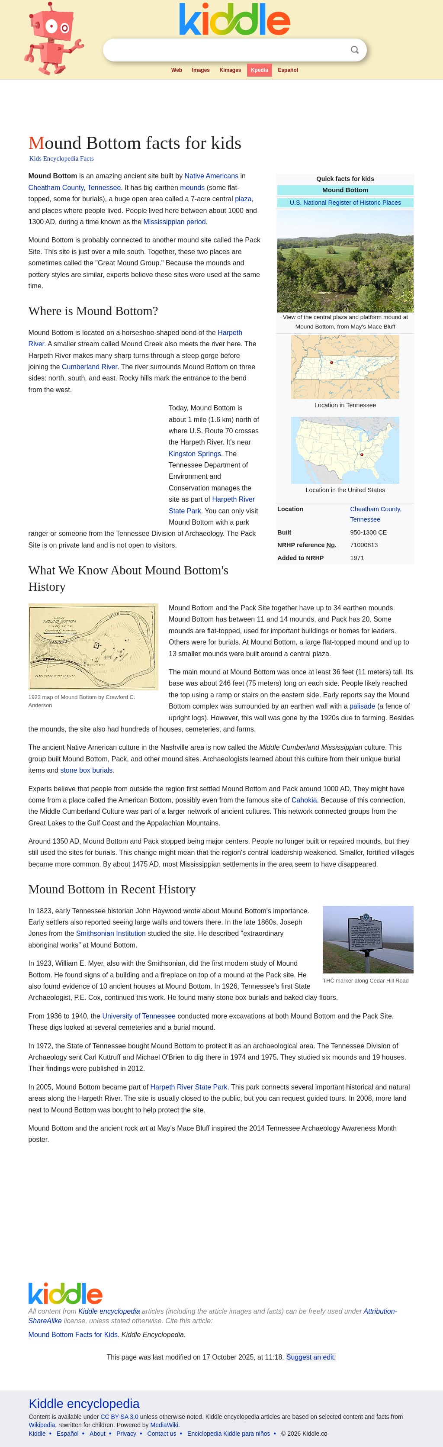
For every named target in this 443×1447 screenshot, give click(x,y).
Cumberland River (89, 367)
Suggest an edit (310, 1357)
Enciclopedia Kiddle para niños (228, 1433)
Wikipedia (42, 1424)
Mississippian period (175, 222)
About (98, 1433)
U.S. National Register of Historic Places (345, 202)
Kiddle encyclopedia (109, 1311)
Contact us (162, 1433)
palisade (363, 706)
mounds (192, 187)
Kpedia (259, 70)
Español (288, 70)
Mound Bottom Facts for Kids (73, 1334)
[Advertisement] (221, 104)
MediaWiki (165, 1424)
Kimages (230, 70)
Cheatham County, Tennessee (75, 187)
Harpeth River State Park (189, 1087)
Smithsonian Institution (111, 933)
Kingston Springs (195, 454)
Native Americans (212, 176)
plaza (243, 199)
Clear (337, 50)
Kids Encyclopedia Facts (61, 158)
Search (354, 50)
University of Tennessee (139, 1016)
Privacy (126, 1433)
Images (201, 70)
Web (176, 70)
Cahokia (304, 800)
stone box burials (86, 770)
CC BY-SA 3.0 (119, 1416)
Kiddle (37, 1433)
